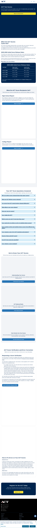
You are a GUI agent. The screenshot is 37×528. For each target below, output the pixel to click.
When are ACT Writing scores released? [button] (11, 199)
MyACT (4, 47)
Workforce (4, 509)
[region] (18, 524)
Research (20, 515)
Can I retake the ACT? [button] (7, 215)
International (4, 510)
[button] (35, 516)
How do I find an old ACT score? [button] (9, 235)
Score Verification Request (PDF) (10, 385)
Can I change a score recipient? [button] (9, 243)
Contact (20, 519)
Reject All (32, 526)
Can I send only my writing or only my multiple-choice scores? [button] (17, 223)
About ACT (3, 513)
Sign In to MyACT (18, 103)
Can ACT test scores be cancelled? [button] (10, 239)
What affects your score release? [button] (10, 207)
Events (2, 516)
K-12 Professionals (5, 506)
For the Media (21, 516)
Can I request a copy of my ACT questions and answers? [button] (15, 232)
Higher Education (5, 507)
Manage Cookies (3, 526)
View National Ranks (18, 310)
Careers (2, 515)
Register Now (18, 492)
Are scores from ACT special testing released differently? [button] (15, 203)
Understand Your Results (18, 281)
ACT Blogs (21, 513)
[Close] (35, 522)
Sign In (20, 518)
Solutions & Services (4, 518)
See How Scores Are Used (18, 339)
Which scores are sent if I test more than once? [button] (13, 219)
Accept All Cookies (25, 526)
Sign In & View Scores (18, 13)
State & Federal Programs (5, 519)
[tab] (18, 195)
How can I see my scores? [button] (8, 211)
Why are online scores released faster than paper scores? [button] (15, 195)
